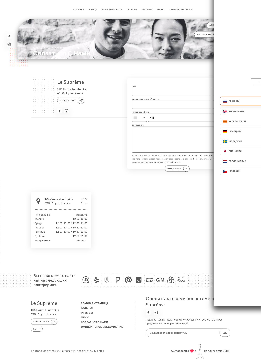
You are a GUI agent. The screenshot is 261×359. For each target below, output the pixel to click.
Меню (160, 9)
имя (134, 86)
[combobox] (139, 118)
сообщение (138, 125)
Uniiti (226, 351)
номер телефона (140, 112)
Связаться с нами (180, 9)
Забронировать (112, 9)
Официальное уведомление (102, 326)
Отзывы (147, 9)
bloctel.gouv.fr (173, 167)
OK (225, 332)
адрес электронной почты (145, 99)
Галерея (132, 9)
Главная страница (85, 9)
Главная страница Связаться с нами (57, 47)
